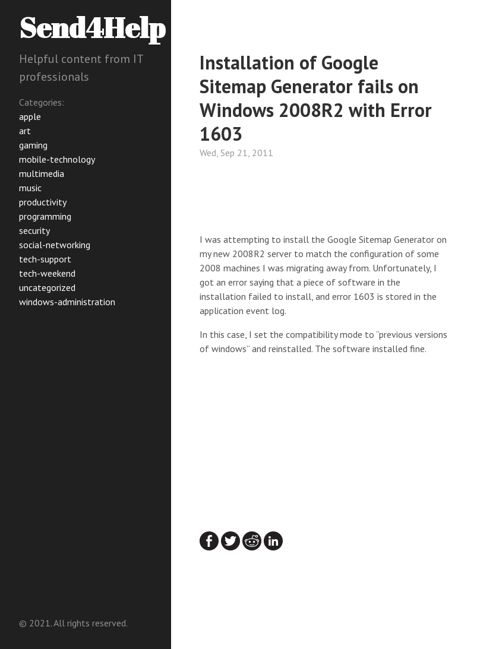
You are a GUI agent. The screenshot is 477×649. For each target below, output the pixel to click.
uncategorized (47, 287)
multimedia (41, 173)
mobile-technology (57, 159)
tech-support (45, 259)
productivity (43, 202)
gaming (33, 145)
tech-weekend (47, 273)
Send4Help (92, 27)
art (25, 131)
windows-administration (67, 302)
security (34, 230)
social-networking (54, 245)
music (30, 188)
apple (30, 116)
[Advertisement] (295, 199)
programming (45, 216)
